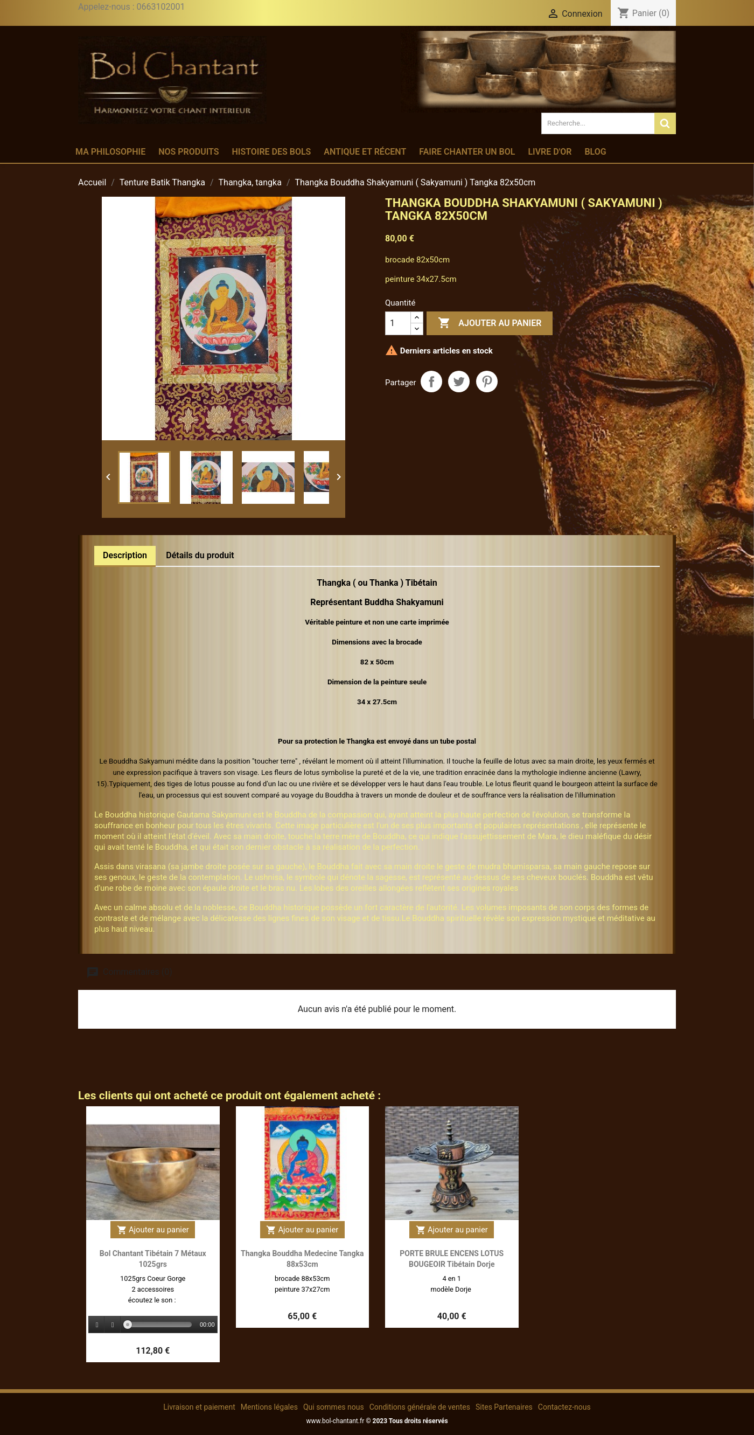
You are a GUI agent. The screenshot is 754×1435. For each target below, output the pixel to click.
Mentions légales (269, 1407)
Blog (595, 152)
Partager (431, 381)
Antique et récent (365, 152)
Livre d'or (549, 152)
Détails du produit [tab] (200, 555)
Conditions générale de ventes (419, 1407)
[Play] (97, 1324)
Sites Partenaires (504, 1407)
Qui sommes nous (333, 1407)
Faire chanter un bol (467, 152)
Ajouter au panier (489, 323)
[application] (153, 1325)
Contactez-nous (564, 1407)
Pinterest (487, 381)
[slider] (160, 1324)
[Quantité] (398, 323)
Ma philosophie (110, 152)
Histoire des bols (271, 152)
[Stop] (112, 1324)
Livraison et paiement (199, 1407)
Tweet (459, 381)
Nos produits (188, 152)
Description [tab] (125, 555)
